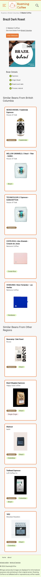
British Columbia (13, 13)
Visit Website (12, 36)
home (4, 557)
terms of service (15, 562)
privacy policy (4, 562)
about (9, 557)
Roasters (4, 13)
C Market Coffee (25, 13)
